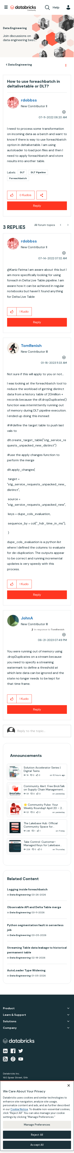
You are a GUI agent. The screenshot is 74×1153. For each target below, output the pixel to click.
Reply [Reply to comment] (37, 322)
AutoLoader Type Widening (26, 970)
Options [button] (65, 64)
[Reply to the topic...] (42, 731)
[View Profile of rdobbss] (29, 100)
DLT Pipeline (38, 172)
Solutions (9, 1021)
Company (10, 1028)
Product (9, 1008)
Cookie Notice (19, 1109)
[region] (37, 1116)
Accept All (36, 1144)
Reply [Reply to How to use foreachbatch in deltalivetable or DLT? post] (37, 206)
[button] (12, 195)
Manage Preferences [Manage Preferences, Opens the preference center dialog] (37, 1124)
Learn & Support (14, 1015)
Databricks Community (23, 8)
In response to (49, 629)
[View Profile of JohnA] (27, 618)
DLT (22, 172)
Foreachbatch (18, 178)
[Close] (68, 1085)
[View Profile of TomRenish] (31, 345)
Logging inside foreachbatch (27, 889)
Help (56, 7)
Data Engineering (20, 64)
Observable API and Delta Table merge (34, 907)
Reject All (37, 1134)
